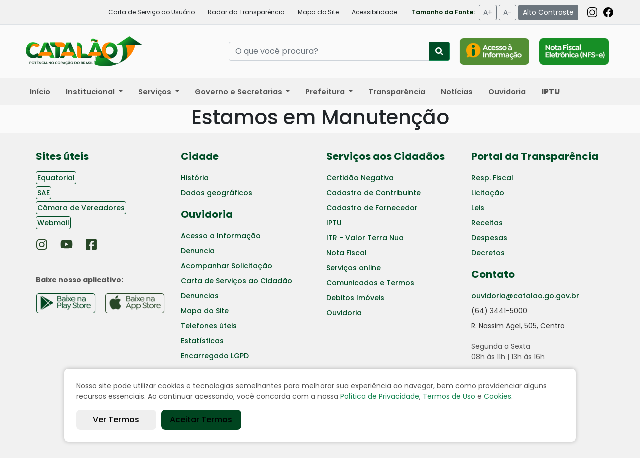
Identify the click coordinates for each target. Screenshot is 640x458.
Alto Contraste (548, 12)
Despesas (489, 238)
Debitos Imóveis (355, 298)
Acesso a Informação (221, 236)
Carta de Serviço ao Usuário (151, 12)
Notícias (457, 92)
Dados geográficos (216, 193)
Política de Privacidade (379, 396)
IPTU (334, 223)
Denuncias (200, 296)
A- (507, 12)
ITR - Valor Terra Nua (365, 238)
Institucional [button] (91, 92)
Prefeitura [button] (326, 92)
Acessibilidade (374, 12)
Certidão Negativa (360, 178)
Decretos (488, 253)
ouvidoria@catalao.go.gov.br (525, 296)
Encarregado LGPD (215, 356)
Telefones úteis (209, 326)
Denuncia (198, 251)
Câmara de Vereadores (81, 208)
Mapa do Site (318, 12)
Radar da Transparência (246, 12)
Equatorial (56, 178)
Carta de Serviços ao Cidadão (236, 281)
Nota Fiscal (346, 253)
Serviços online (353, 268)
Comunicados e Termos (370, 283)
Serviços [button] (155, 92)
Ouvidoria (507, 92)
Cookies (497, 396)
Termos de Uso (449, 396)
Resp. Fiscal (492, 178)
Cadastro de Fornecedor (372, 208)
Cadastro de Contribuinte (373, 193)
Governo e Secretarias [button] (239, 92)
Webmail (53, 223)
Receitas (487, 223)
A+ (487, 12)
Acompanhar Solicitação (226, 266)
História (195, 178)
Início (40, 92)
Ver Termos (116, 419)
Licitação (487, 193)
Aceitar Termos (201, 419)
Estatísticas (202, 341)
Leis (477, 208)
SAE (43, 193)
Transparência (396, 92)
